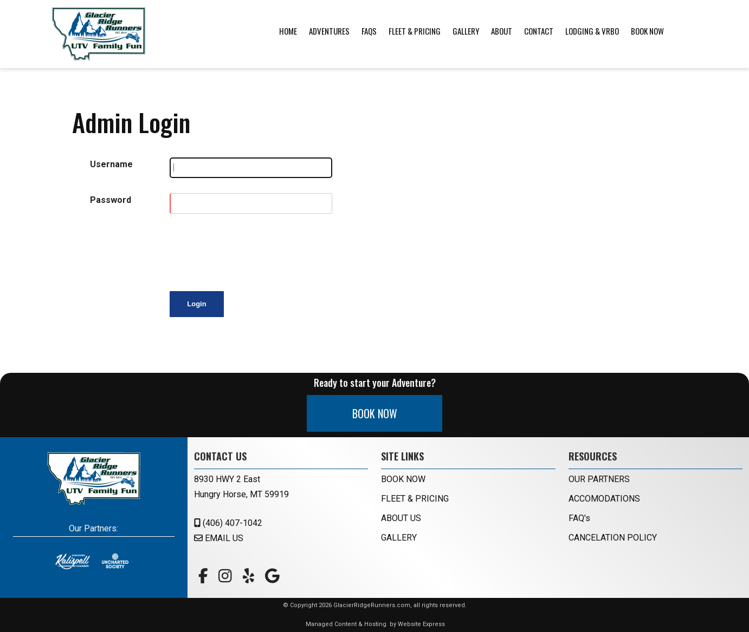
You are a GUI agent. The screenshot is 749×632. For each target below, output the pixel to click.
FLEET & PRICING (415, 498)
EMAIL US (218, 538)
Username (111, 164)
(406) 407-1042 (228, 523)
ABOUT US (401, 518)
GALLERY (399, 537)
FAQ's (579, 518)
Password (110, 200)
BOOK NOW (374, 413)
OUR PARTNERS (599, 479)
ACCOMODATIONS (604, 498)
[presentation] (252, 250)
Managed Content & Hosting (346, 624)
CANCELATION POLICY (613, 537)
